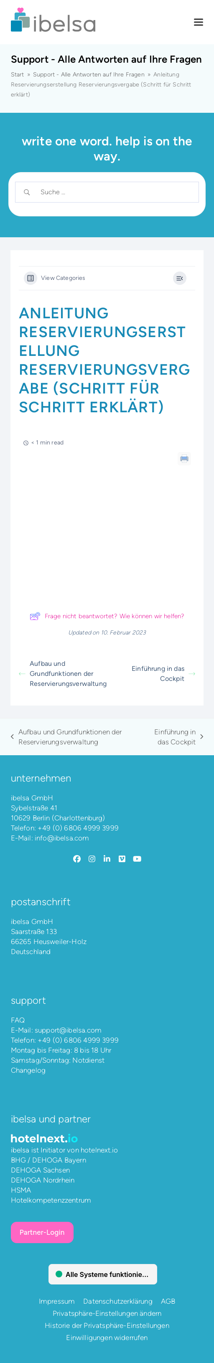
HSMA (21, 1190)
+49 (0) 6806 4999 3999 (78, 828)
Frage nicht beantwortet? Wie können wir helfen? (107, 616)
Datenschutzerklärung (117, 1301)
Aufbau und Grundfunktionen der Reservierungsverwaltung (63, 674)
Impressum (57, 1301)
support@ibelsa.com (68, 1030)
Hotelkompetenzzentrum (51, 1200)
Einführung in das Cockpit (163, 674)
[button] (198, 22)
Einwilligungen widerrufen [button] (107, 1337)
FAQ (18, 1020)
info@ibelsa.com (62, 838)
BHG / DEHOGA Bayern (48, 1160)
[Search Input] (114, 192)
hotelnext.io (99, 1150)
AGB (168, 1301)
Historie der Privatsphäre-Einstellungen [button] (107, 1325)
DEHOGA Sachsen (40, 1170)
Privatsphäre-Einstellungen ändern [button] (107, 1313)
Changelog (28, 1070)
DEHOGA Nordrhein (43, 1180)
